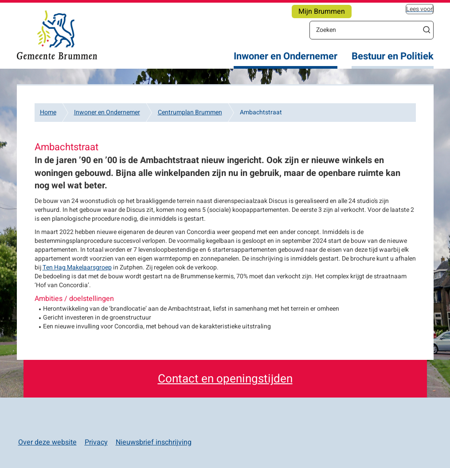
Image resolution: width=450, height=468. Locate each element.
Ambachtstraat (261, 112)
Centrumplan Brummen (190, 112)
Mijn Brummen (321, 11)
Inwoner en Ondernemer (285, 56)
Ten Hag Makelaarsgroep (77, 267)
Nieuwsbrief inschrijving (154, 442)
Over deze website (47, 442)
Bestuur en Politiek (393, 56)
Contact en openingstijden (225, 378)
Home (48, 112)
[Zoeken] (365, 29)
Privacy (96, 442)
